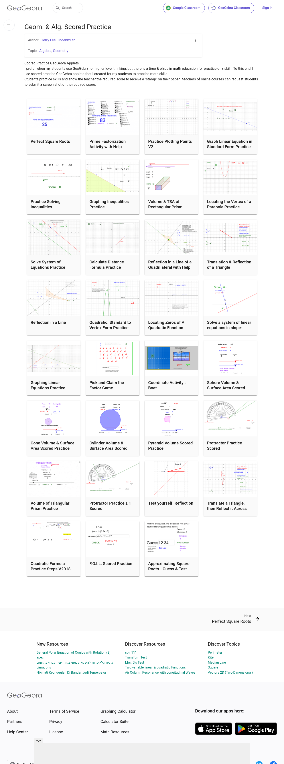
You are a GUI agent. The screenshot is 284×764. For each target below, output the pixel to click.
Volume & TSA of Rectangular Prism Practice (165, 207)
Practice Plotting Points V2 (170, 144)
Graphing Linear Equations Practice (48, 385)
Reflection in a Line (48, 322)
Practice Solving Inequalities (46, 204)
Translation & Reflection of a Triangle (229, 265)
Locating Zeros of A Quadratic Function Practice (166, 328)
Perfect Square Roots (50, 141)
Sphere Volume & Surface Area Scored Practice (226, 388)
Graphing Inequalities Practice (109, 204)
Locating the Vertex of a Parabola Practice (229, 204)
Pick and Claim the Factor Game (106, 385)
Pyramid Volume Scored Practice (170, 446)
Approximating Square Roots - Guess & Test (168, 566)
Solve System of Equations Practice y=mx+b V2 (48, 267)
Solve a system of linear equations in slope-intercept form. (229, 328)
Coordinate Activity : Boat (167, 385)
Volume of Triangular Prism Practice (50, 506)
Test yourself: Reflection (170, 503)
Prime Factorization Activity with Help (107, 144)
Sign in (267, 8)
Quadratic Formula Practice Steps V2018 (51, 566)
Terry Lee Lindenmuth (58, 40)
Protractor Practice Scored (224, 446)
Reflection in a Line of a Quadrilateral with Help (169, 265)
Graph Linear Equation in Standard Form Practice (229, 144)
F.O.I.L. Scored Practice (110, 563)
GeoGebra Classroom (230, 8)
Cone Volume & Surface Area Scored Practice (52, 446)
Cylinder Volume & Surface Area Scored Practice (108, 448)
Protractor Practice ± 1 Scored (110, 506)
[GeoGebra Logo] (24, 8)
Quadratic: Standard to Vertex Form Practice (110, 325)
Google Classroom (183, 8)
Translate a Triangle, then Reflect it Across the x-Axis (227, 508)
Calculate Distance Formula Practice (106, 265)
